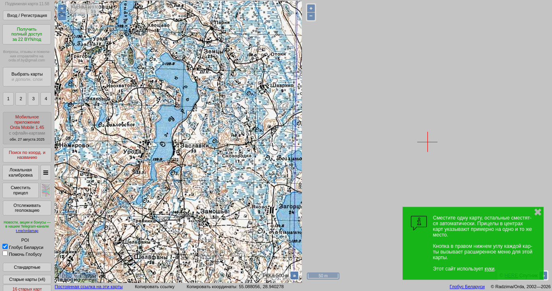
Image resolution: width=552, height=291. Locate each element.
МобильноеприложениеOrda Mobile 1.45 (27, 127)
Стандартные (27, 267)
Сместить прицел (20, 190)
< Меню (84, 8)
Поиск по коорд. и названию (27, 155)
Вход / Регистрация (27, 15)
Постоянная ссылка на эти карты (89, 286)
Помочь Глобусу (22, 254)
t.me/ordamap (27, 231)
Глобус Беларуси (22, 247)
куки (489, 269)
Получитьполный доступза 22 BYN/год (26, 34)
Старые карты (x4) (27, 279)
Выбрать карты (26, 77)
